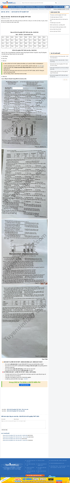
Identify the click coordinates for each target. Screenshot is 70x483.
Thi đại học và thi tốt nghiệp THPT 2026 (58, 14)
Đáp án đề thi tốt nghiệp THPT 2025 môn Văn (12, 438)
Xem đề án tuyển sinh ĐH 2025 (31, 461)
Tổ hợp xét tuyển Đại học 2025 (31, 472)
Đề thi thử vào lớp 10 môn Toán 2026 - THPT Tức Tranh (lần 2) (59, 57)
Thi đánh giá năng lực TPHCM (56, 17)
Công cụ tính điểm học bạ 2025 (30, 468)
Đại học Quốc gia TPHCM (55, 31)
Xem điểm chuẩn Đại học (31, 464)
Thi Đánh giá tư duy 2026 (55, 22)
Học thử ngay (41, 65)
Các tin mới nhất (5, 433)
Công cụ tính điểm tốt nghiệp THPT (42, 464)
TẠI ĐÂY (26, 379)
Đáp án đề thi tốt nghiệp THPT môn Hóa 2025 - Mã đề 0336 (15, 435)
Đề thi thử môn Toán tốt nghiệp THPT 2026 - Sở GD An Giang (59, 64)
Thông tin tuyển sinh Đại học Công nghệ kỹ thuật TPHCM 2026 (59, 72)
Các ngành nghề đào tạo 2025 (42, 468)
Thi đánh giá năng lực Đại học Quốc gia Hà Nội (59, 20)
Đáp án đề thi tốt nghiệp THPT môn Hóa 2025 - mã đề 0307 (15, 440)
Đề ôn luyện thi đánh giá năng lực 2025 (58, 27)
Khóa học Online (41, 460)
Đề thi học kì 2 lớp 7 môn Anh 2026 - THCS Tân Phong (59, 61)
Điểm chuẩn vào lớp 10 (42, 472)
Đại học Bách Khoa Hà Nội (55, 29)
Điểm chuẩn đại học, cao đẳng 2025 (57, 24)
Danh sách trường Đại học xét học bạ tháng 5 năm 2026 (59, 68)
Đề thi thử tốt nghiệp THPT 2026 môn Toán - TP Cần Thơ (59, 76)
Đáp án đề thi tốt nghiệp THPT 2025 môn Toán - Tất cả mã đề (15, 437)
